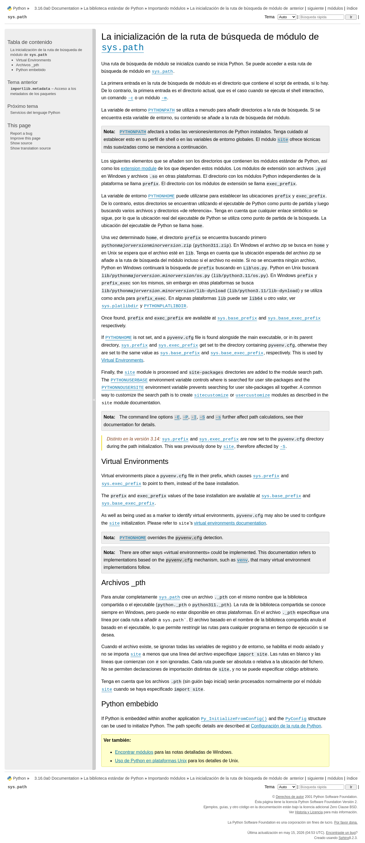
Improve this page (25, 138)
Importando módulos (166, 8)
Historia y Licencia (309, 812)
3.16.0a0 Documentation (57, 8)
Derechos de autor (290, 797)
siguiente (315, 8)
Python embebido (31, 70)
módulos (335, 8)
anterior (297, 8)
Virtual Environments (33, 60)
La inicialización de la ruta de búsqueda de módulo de (46, 52)
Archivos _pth (27, 65)
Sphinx (343, 838)
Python (19, 8)
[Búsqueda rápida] (322, 17)
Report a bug (21, 133)
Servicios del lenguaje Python (35, 112)
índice (352, 8)
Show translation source (30, 148)
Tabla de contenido (29, 42)
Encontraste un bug (341, 833)
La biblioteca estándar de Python (114, 8)
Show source (21, 143)
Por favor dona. (346, 822)
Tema (281, 17)
